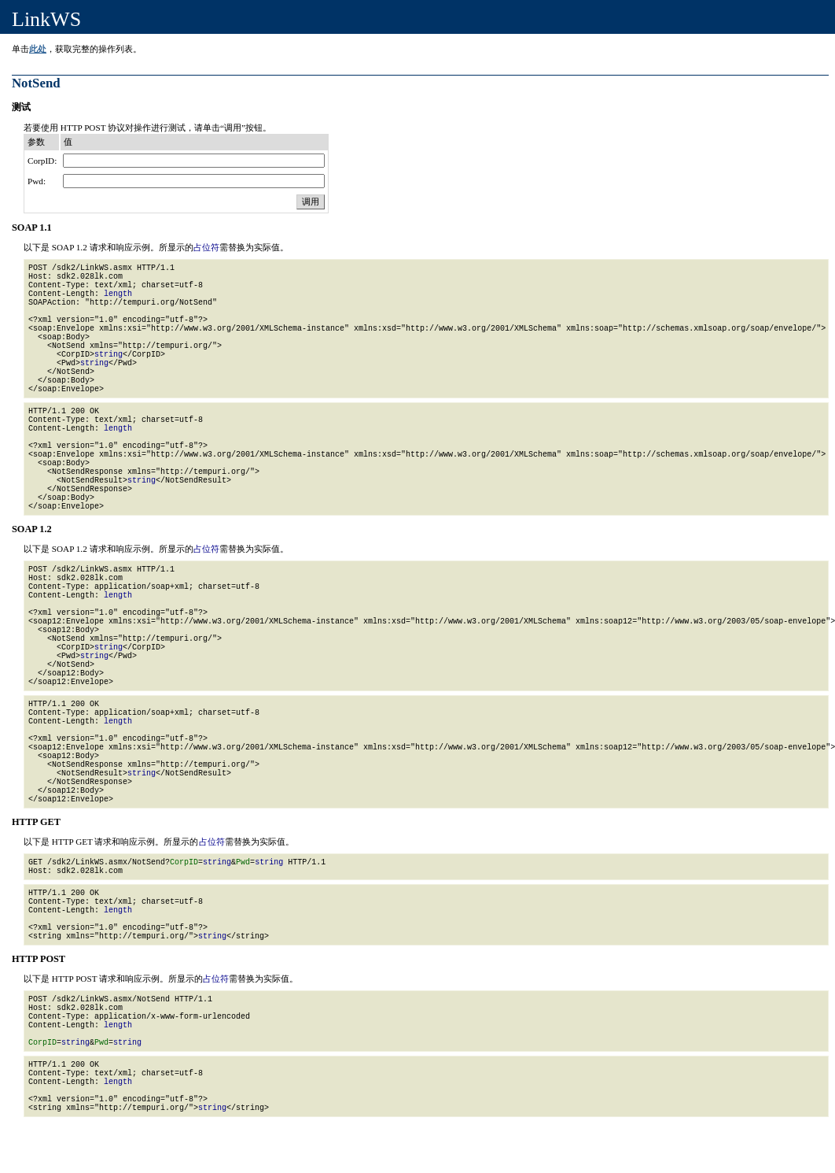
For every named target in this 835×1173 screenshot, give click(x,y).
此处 (37, 49)
